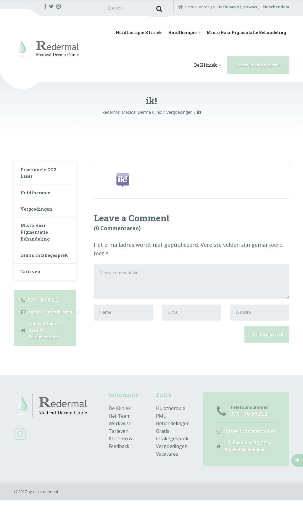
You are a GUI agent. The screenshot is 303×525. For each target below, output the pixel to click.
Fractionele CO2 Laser (40, 176)
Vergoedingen (38, 217)
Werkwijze (120, 447)
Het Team (119, 439)
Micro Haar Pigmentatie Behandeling (246, 34)
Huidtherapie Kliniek (139, 34)
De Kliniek (205, 67)
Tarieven (32, 294)
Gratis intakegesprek (258, 66)
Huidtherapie (182, 34)
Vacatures (167, 477)
